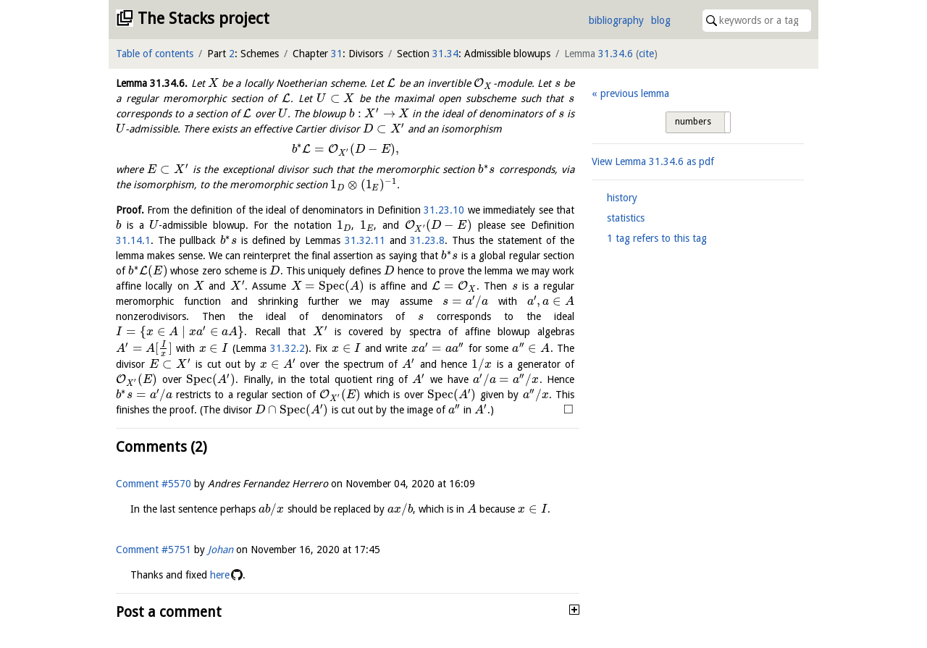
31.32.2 (287, 348)
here (220, 575)
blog (661, 20)
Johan (220, 549)
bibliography (616, 20)
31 (337, 53)
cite (646, 53)
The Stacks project (203, 18)
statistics (626, 218)
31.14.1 (133, 240)
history (622, 197)
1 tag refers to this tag (657, 238)
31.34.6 (615, 53)
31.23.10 (444, 210)
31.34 (445, 53)
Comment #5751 (153, 549)
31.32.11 (365, 240)
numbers (693, 122)
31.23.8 (427, 240)
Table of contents (154, 53)
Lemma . (152, 83)
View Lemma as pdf (653, 161)
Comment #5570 (153, 483)
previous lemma (634, 93)
